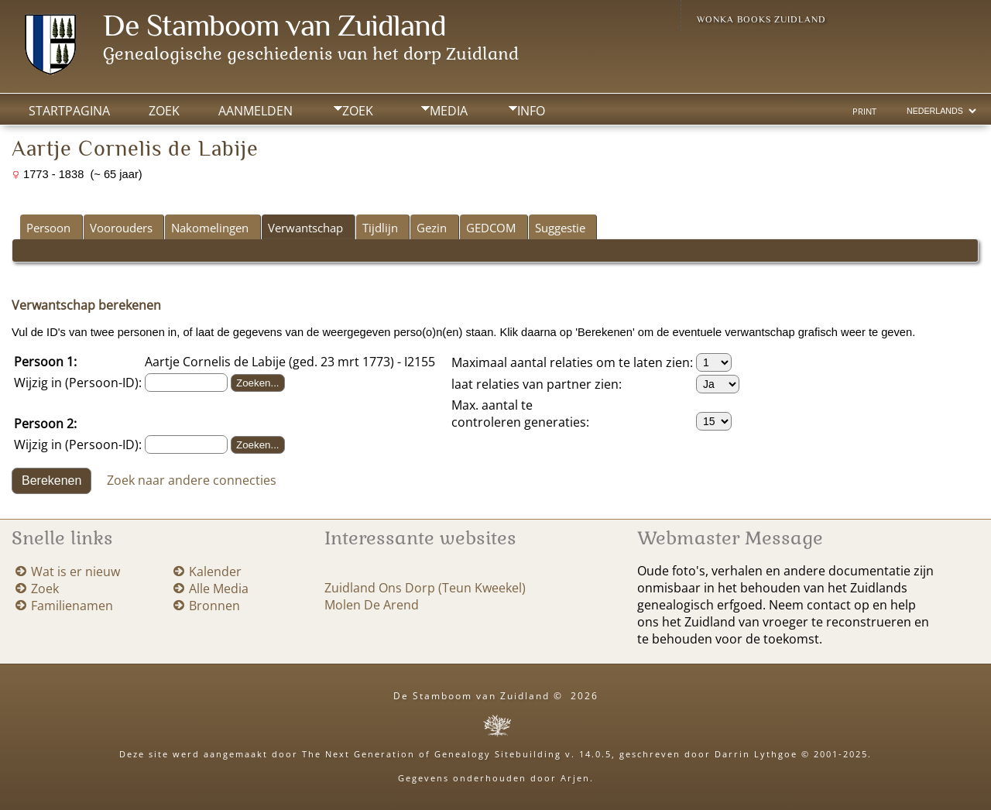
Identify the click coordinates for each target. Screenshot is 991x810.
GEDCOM (491, 227)
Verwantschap (305, 227)
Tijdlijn (380, 227)
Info (531, 110)
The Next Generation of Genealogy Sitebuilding (431, 754)
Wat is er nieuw (75, 571)
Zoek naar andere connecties (191, 479)
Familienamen (72, 605)
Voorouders (121, 227)
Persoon (48, 227)
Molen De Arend (371, 604)
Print (864, 111)
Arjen (575, 778)
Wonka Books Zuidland (761, 19)
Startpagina (69, 110)
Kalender (215, 571)
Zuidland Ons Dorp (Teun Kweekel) (425, 587)
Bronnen (214, 605)
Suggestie (560, 227)
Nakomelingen (210, 227)
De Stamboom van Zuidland (274, 25)
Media (449, 110)
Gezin (432, 227)
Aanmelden (255, 110)
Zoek (357, 110)
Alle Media (219, 588)
